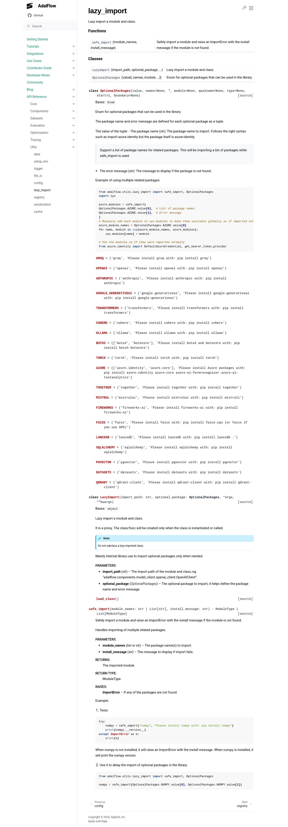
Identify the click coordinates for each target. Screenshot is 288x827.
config (38, 183)
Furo (104, 821)
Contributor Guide (39, 68)
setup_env (41, 161)
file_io (38, 176)
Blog (30, 89)
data (37, 154)
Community (35, 82)
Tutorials (33, 46)
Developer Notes (38, 75)
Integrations (35, 53)
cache (38, 211)
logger (38, 168)
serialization (42, 204)
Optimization (39, 132)
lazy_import (42, 190)
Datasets (36, 118)
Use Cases (34, 61)
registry (39, 197)
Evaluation (37, 125)
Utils (33, 147)
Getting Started (37, 39)
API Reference (37, 97)
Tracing (35, 140)
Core (33, 104)
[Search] (50, 26)
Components (39, 111)
